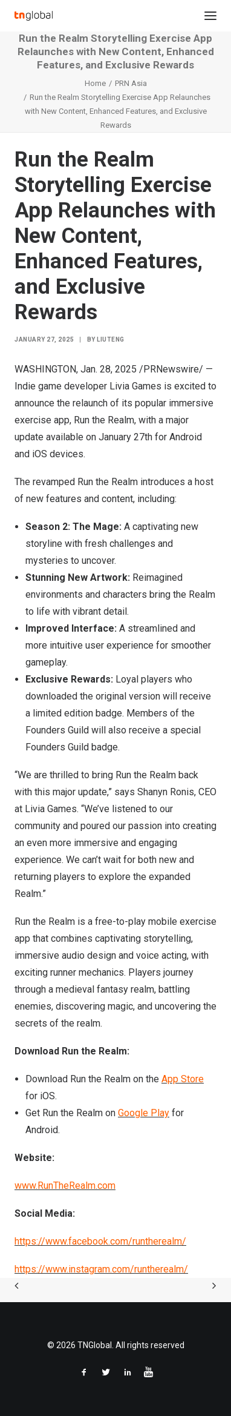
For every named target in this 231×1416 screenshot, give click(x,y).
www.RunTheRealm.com (65, 1185)
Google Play (143, 1113)
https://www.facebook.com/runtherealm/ (100, 1241)
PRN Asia (131, 83)
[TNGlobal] (34, 16)
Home (95, 83)
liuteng (111, 339)
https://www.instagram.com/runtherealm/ (101, 1269)
